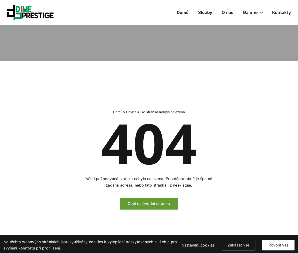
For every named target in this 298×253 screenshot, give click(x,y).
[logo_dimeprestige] (30, 6)
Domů (117, 112)
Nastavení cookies (198, 247)
